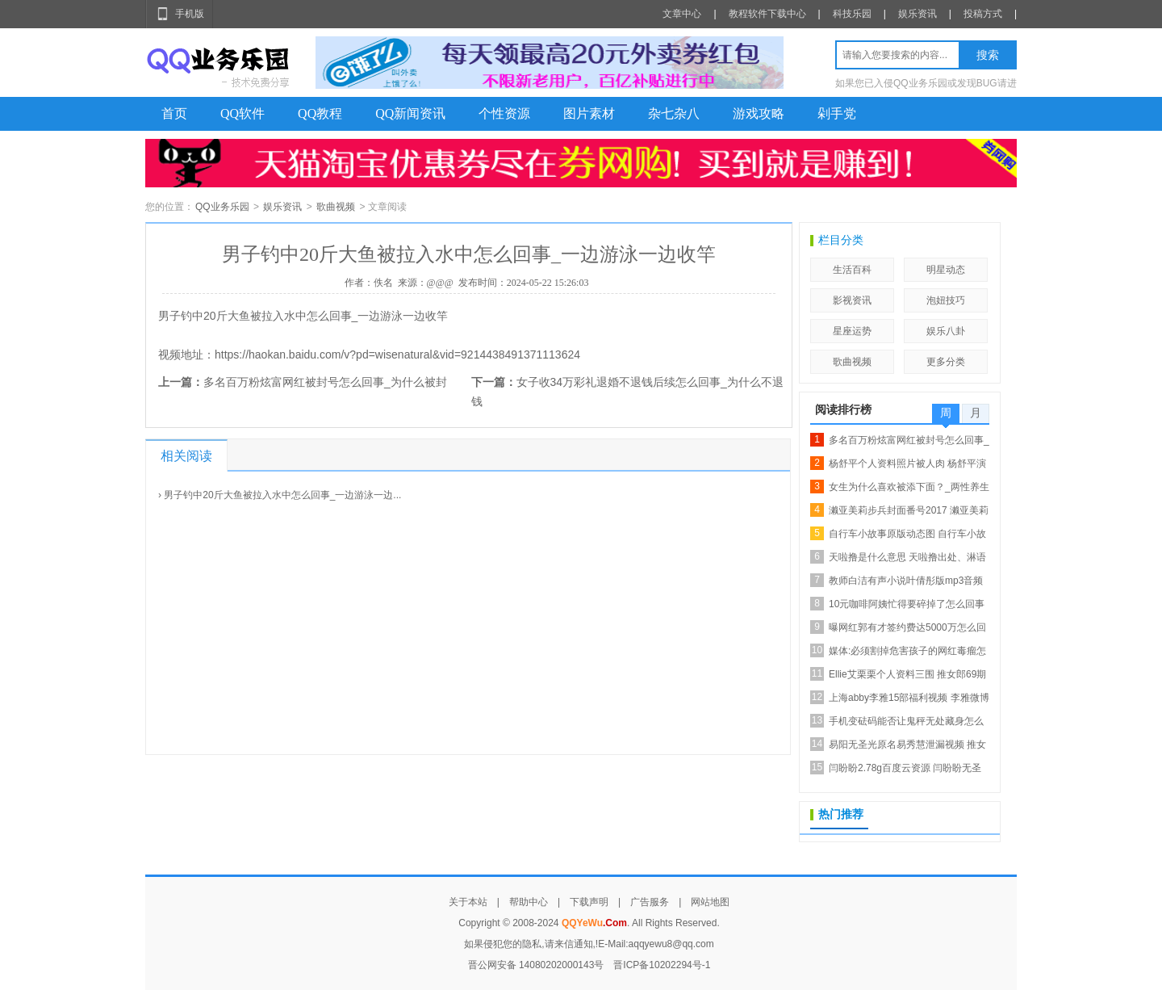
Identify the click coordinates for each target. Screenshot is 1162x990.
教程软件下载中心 (767, 13)
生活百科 (852, 269)
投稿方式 (982, 13)
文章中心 (682, 13)
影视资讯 (852, 300)
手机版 (189, 13)
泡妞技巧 (945, 300)
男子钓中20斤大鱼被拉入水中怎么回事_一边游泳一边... (282, 495)
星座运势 (852, 331)
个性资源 (504, 113)
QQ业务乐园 (222, 206)
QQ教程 (320, 113)
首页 (174, 113)
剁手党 (836, 113)
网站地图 (710, 902)
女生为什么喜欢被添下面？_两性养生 (909, 487)
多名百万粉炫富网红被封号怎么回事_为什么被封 (325, 381)
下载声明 (589, 902)
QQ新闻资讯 (410, 113)
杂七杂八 (674, 113)
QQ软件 (242, 113)
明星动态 (945, 269)
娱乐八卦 (945, 331)
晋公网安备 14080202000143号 (536, 965)
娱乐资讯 (917, 13)
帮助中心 (528, 902)
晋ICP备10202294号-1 (661, 965)
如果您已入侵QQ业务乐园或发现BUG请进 (926, 83)
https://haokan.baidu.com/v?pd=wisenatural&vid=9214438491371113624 (397, 354)
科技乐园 (852, 13)
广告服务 (649, 902)
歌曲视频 (335, 206)
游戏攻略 (758, 113)
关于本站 (468, 902)
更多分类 (945, 361)
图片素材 (589, 113)
